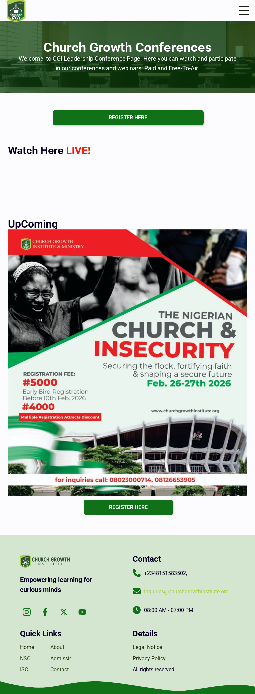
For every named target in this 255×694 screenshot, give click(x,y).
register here (128, 117)
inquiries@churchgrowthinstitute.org (186, 591)
